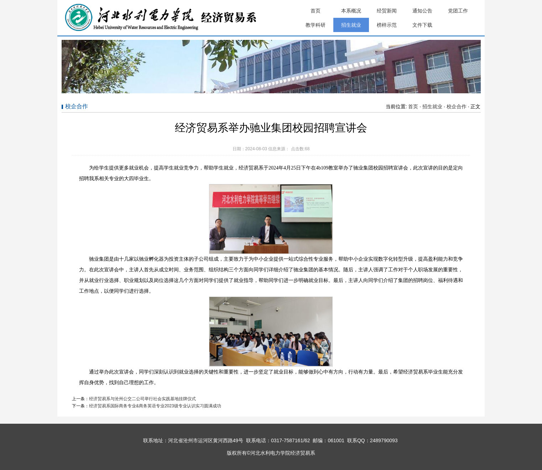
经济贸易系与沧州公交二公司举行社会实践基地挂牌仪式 (142, 398)
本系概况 (351, 11)
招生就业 (351, 25)
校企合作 (457, 106)
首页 (315, 11)
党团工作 (458, 11)
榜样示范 (387, 25)
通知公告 (422, 11)
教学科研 (315, 25)
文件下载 (422, 25)
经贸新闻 (387, 11)
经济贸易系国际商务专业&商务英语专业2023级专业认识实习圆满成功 (155, 405)
